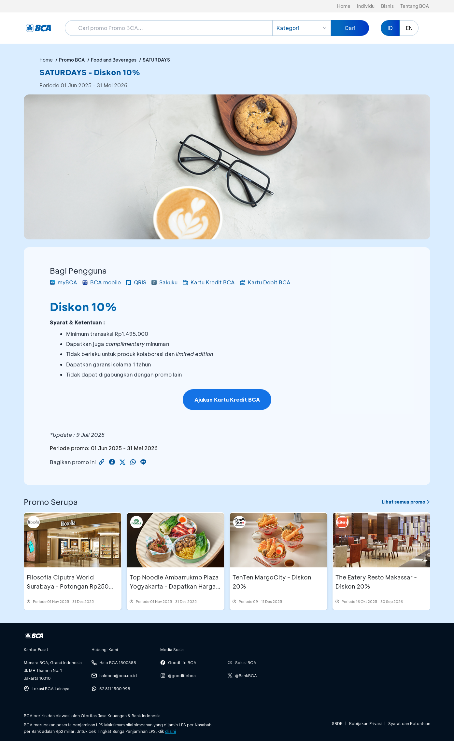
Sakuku (164, 282)
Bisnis (387, 6)
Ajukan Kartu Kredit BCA (227, 399)
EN (409, 27)
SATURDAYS (156, 60)
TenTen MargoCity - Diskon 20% (272, 581)
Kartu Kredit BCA (209, 282)
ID (390, 27)
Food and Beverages (113, 60)
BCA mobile (101, 282)
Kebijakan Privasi (365, 723)
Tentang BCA (414, 6)
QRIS (136, 282)
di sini (170, 731)
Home (343, 6)
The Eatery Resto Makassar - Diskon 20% (376, 581)
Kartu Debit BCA (265, 282)
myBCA (63, 282)
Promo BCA (72, 60)
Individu (366, 6)
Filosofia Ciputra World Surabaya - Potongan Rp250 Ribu (68, 586)
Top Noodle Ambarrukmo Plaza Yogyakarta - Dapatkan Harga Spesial (174, 586)
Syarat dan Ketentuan (409, 723)
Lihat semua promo (406, 502)
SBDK (337, 723)
